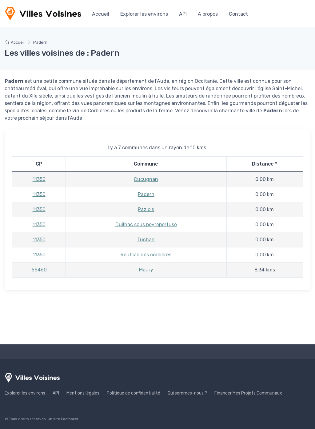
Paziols (146, 209)
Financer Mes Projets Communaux (248, 393)
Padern (146, 194)
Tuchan (146, 240)
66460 (39, 270)
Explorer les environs (144, 14)
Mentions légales (82, 393)
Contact (238, 14)
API (183, 14)
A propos (208, 14)
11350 (39, 179)
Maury (146, 270)
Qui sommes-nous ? (187, 393)
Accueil (100, 14)
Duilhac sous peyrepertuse (146, 224)
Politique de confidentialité (133, 393)
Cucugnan (146, 179)
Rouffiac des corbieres (146, 255)
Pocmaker (69, 419)
